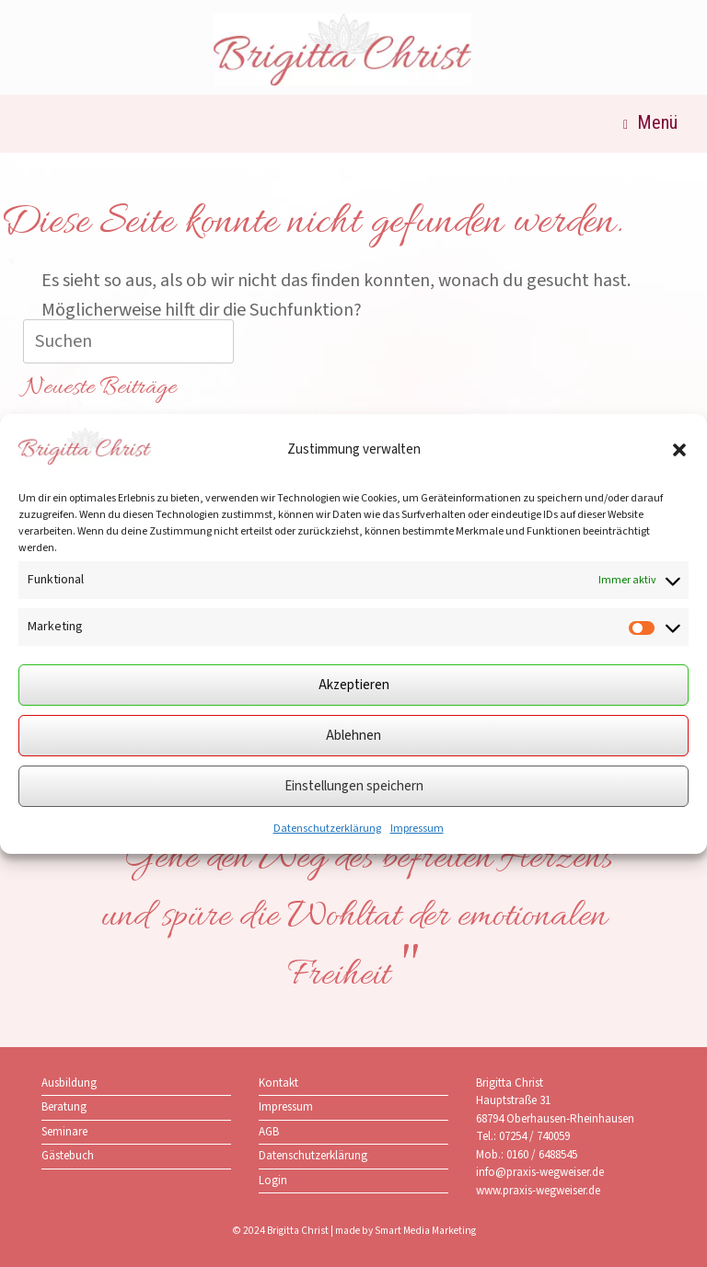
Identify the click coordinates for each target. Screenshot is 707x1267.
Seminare (64, 1131)
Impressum (417, 828)
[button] (679, 450)
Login (273, 1180)
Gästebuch (67, 1155)
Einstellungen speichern (353, 786)
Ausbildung (69, 1083)
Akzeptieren (354, 685)
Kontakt (278, 1083)
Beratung (64, 1107)
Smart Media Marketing (425, 1230)
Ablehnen (353, 735)
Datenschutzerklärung (327, 828)
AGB (269, 1131)
